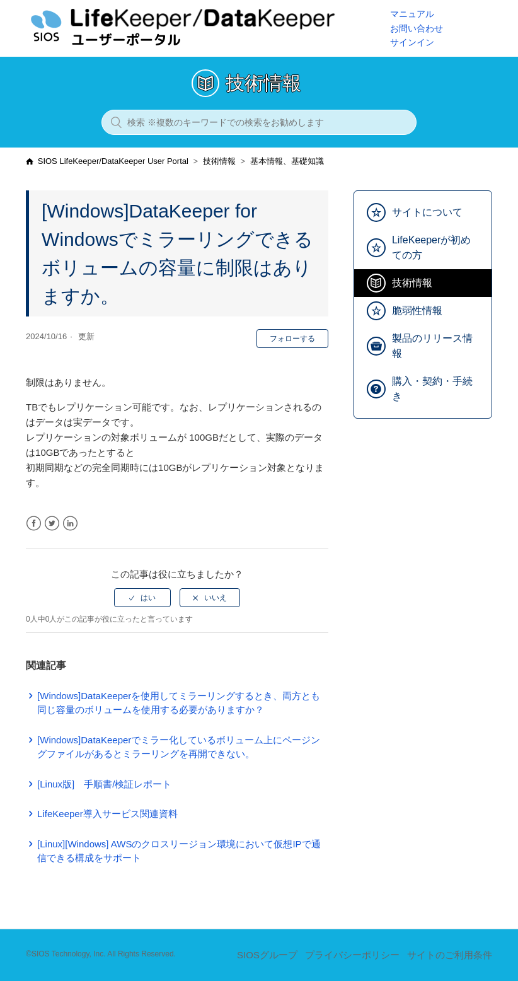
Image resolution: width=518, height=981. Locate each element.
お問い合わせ (416, 28)
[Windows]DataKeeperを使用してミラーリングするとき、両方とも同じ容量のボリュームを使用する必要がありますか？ (178, 703)
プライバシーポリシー (352, 954)
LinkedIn (70, 523)
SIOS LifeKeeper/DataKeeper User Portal (113, 161)
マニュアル (412, 14)
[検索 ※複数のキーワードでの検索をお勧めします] (259, 122)
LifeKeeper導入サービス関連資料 (107, 813)
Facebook (34, 523)
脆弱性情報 (417, 310)
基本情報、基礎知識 (287, 161)
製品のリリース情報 (432, 346)
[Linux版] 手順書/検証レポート (104, 784)
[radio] (142, 597)
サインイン (412, 42)
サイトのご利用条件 (449, 954)
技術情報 (219, 161)
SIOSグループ (267, 954)
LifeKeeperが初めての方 (431, 247)
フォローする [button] (292, 338)
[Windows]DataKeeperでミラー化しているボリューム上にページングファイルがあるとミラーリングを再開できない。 (178, 747)
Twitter (52, 523)
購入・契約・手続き (432, 389)
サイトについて (427, 212)
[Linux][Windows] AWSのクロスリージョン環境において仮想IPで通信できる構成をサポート (179, 851)
